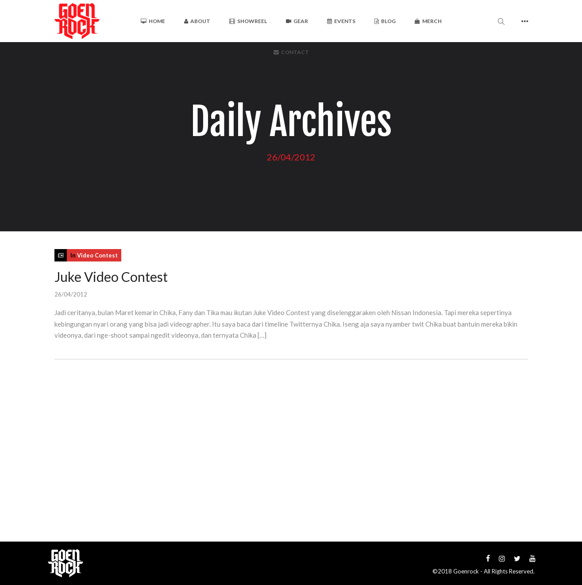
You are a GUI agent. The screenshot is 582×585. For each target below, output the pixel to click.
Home (153, 21)
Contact (291, 52)
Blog (385, 21)
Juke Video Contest (111, 277)
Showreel (248, 21)
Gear (297, 21)
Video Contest (97, 255)
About (197, 21)
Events (341, 21)
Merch (428, 21)
